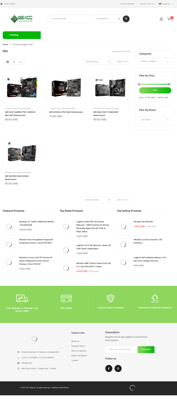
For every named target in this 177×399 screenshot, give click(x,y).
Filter (155, 90)
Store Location (8, 4)
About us (75, 341)
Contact (74, 361)
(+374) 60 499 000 (127, 4)
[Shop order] (97, 62)
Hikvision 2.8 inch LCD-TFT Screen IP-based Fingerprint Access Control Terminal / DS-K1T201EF (36, 261)
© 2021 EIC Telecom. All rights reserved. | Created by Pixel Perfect (45, 388)
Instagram (118, 368)
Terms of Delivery (78, 351)
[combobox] (155, 61)
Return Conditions (79, 356)
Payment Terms (78, 346)
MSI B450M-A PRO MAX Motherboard (66, 112)
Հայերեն (164, 4)
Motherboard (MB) (23, 108)
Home (5, 45)
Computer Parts (11, 108)
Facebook (108, 368)
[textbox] (155, 61)
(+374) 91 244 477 (147, 4)
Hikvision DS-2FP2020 (143, 222)
